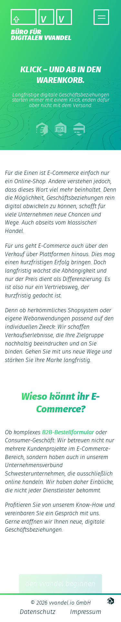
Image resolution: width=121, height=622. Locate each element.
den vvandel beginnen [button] (60, 588)
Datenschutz (37, 612)
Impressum (85, 612)
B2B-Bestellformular (68, 433)
